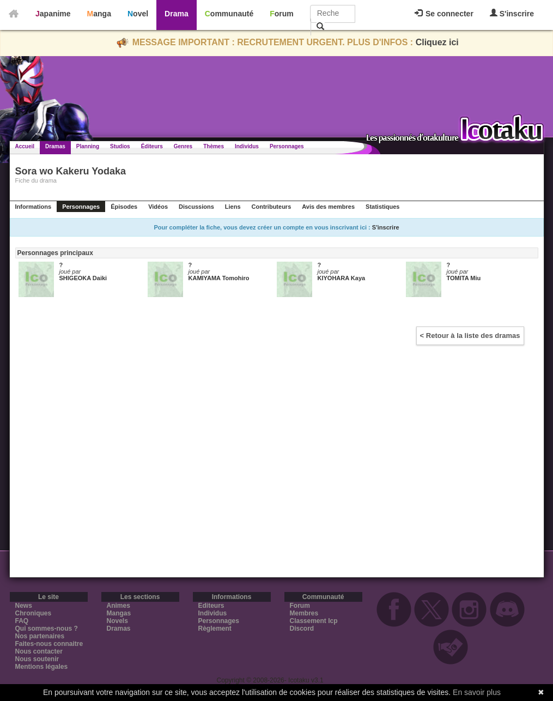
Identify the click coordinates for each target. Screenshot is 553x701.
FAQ (22, 621)
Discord (302, 628)
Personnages (287, 146)
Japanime (53, 13)
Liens (233, 206)
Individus (247, 146)
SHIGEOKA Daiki (83, 278)
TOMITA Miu (464, 278)
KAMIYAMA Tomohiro (219, 278)
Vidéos (158, 206)
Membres (304, 613)
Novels (117, 621)
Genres (183, 146)
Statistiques (382, 206)
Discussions (196, 206)
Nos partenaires (40, 636)
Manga (99, 13)
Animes (118, 605)
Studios (120, 146)
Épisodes (124, 206)
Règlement (215, 628)
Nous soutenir (37, 659)
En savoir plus (477, 692)
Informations (33, 206)
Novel (137, 13)
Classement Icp (314, 621)
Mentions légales (41, 666)
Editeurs (211, 605)
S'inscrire (512, 13)
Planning (87, 146)
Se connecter (444, 13)
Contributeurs (271, 206)
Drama (177, 13)
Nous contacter (39, 651)
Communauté (229, 13)
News (23, 605)
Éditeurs (152, 146)
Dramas (55, 146)
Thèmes (213, 146)
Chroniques (33, 613)
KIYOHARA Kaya (342, 278)
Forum (282, 13)
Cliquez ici (437, 42)
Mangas (119, 613)
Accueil (25, 146)
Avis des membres (328, 206)
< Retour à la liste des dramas (470, 335)
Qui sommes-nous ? (46, 628)
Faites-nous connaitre (49, 644)
